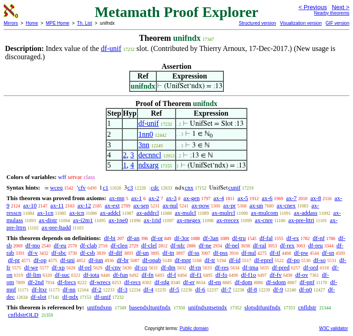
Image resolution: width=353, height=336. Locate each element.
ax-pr (229, 205)
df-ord (311, 267)
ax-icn (76, 212)
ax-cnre (264, 220)
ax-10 (30, 205)
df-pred (281, 267)
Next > (340, 7)
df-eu (60, 245)
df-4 (148, 289)
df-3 (123, 289)
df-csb (87, 252)
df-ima (250, 267)
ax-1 (136, 198)
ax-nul (170, 205)
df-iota (91, 274)
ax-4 (218, 198)
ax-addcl (110, 212)
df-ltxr (39, 289)
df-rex (287, 245)
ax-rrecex (227, 220)
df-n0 (305, 289)
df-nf (319, 238)
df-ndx (71, 296)
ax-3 (171, 198)
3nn (143, 145)
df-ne (205, 245)
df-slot (38, 296)
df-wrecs (100, 282)
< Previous (312, 7)
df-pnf (307, 282)
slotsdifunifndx (263, 307)
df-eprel (263, 260)
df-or (157, 238)
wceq (56, 187)
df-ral (259, 245)
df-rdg (162, 282)
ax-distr (48, 220)
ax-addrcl (148, 212)
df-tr (210, 260)
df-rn (195, 267)
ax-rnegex (189, 220)
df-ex (292, 238)
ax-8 (315, 198)
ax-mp (117, 198)
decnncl (149, 155)
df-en (214, 282)
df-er (188, 282)
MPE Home (57, 23)
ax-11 (57, 205)
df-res (221, 267)
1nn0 (145, 134)
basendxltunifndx (150, 307)
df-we (31, 267)
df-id (234, 260)
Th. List (84, 23)
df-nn (69, 289)
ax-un (256, 205)
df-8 (252, 289)
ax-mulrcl (223, 212)
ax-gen (191, 198)
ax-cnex (286, 205)
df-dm (168, 267)
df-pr (14, 260)
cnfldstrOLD (23, 314)
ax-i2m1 (83, 220)
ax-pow (201, 205)
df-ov (301, 274)
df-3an (210, 238)
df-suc (62, 274)
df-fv (276, 274)
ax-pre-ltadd (56, 227)
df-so (319, 260)
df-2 (96, 289)
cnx (189, 187)
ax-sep (141, 205)
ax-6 (267, 198)
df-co (141, 267)
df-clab (88, 245)
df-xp (58, 267)
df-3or (181, 238)
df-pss (220, 252)
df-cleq (119, 245)
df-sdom (276, 282)
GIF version (337, 23)
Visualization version (301, 23)
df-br (123, 260)
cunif (234, 187)
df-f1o (248, 274)
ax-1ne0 (118, 220)
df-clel (149, 245)
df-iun (95, 260)
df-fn (148, 274)
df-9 (278, 289)
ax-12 (84, 205)
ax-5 (243, 198)
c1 (105, 187)
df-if (275, 252)
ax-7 (291, 198)
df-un (142, 252)
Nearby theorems (331, 13)
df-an (133, 238)
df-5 (174, 289)
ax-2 (153, 198)
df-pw (301, 252)
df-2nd (36, 282)
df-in (168, 252)
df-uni (67, 260)
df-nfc (178, 245)
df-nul (248, 252)
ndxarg (148, 165)
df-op (40, 260)
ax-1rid (152, 220)
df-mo (32, 245)
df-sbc (59, 252)
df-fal (266, 238)
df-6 (200, 289)
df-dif (115, 252)
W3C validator (333, 328)
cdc (155, 187)
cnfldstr (307, 307)
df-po (293, 260)
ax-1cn (45, 212)
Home (32, 23)
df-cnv (113, 267)
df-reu (315, 245)
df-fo (222, 274)
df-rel (84, 267)
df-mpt (183, 260)
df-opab (151, 260)
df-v (33, 252)
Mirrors (11, 23)
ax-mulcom (264, 212)
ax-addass (305, 212)
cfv (82, 187)
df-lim (33, 274)
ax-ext (112, 205)
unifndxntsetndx (207, 307)
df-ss (193, 252)
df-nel (232, 245)
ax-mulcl (185, 212)
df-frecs (66, 282)
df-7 (226, 289)
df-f (171, 274)
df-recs (132, 282)
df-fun (120, 274)
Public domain (194, 328)
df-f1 (196, 274)
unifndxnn (99, 307)
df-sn (328, 252)
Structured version (257, 23)
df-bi (109, 238)
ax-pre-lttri (301, 220)
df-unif (111, 48)
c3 (130, 187)
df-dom (243, 282)
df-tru (239, 238)
